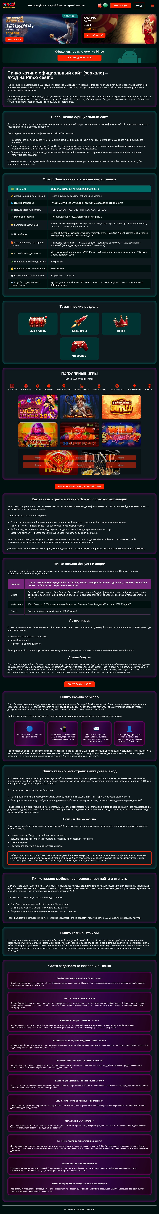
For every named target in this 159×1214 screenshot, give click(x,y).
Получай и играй (94, 35)
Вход (138, 5)
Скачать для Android (79, 57)
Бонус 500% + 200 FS (79, 684)
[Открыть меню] (152, 5)
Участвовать (14, 39)
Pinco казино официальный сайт (79, 486)
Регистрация (120, 5)
